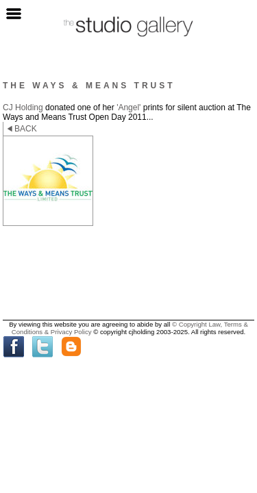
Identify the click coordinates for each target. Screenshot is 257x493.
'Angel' (128, 107)
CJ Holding (23, 107)
